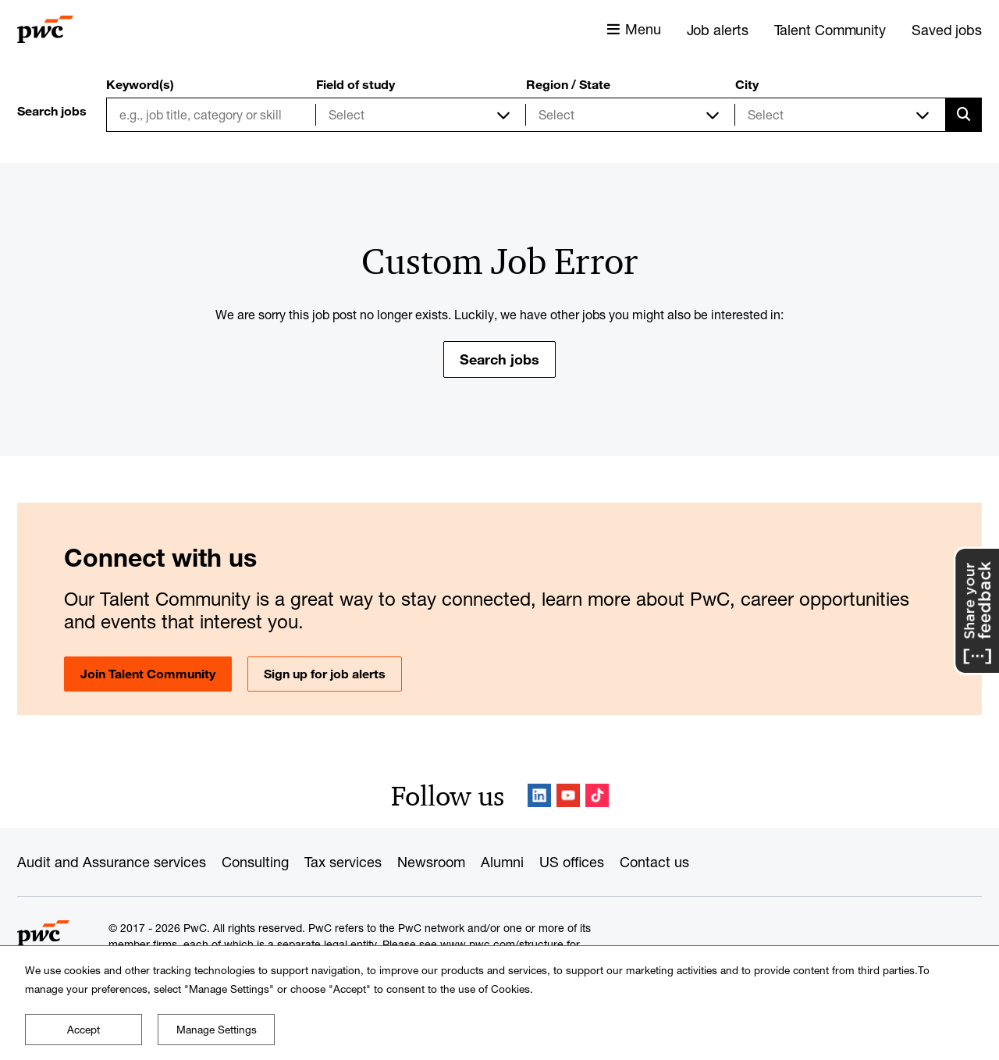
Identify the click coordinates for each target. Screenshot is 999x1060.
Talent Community (830, 29)
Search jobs (499, 359)
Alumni (502, 861)
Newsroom (431, 861)
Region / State (568, 84)
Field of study (355, 84)
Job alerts (717, 30)
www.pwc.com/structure (501, 944)
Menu (643, 28)
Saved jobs (947, 29)
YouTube (568, 795)
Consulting (255, 861)
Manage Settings (216, 1029)
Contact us (654, 861)
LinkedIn (539, 795)
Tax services (343, 861)
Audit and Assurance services (111, 861)
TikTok (597, 795)
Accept (83, 1029)
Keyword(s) (140, 84)
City (747, 84)
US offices (571, 861)
